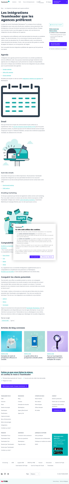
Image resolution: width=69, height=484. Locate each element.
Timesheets (50, 465)
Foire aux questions (23, 438)
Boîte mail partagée (6, 422)
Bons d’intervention (6, 419)
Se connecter (41, 2)
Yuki (4, 258)
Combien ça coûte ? (6, 428)
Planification (4, 413)
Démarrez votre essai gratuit (60, 2)
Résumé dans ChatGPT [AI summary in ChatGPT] (56, 24)
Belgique (48, 2)
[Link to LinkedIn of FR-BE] (2, 474)
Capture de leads (5, 416)
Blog (2, 8)
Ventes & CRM (5, 320)
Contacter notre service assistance (58, 405)
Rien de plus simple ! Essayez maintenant (58, 44)
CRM (2, 398)
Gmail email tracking (8, 185)
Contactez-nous (59, 410)
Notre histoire (38, 398)
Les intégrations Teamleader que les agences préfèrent (17, 8)
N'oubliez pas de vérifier (7, 271)
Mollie (4, 261)
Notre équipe (38, 404)
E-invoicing (5, 462)
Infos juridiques (39, 435)
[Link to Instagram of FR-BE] (5, 474)
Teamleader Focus (5, 435)
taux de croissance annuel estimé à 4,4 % (24, 126)
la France (24, 253)
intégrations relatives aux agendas (32, 78)
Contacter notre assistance (25, 435)
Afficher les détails (47, 257)
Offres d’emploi (39, 407)
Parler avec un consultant (58, 401)
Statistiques (4, 410)
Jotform (5, 299)
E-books (20, 401)
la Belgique (17, 253)
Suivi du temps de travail (37, 465)
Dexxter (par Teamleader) (7, 444)
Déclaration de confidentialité (42, 438)
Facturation (49, 462)
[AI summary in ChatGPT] (8, 474)
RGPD (36, 444)
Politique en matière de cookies (43, 441)
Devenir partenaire (57, 398)
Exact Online (6, 255)
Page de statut (21, 444)
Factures (3, 401)
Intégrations (4, 425)
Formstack (5, 305)
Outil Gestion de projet (21, 465)
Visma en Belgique (64, 481)
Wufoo (4, 302)
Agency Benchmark (23, 410)
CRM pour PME (31, 462)
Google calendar (7, 69)
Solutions (14, 2)
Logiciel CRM (20, 462)
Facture (40, 462)
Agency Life (21, 413)
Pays (27, 474)
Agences (12, 320)
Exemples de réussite (23, 404)
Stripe (4, 264)
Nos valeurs (38, 401)
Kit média (37, 410)
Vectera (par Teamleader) (7, 447)
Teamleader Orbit (5, 438)
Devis (2, 404)
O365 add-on (6, 188)
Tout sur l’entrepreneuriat (28, 2)
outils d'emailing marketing (27, 200)
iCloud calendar (7, 75)
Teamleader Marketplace (33, 308)
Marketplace (21, 407)
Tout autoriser (35, 257)
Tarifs (20, 2)
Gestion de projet (5, 407)
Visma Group (56, 481)
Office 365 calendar (8, 72)
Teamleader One (5, 441)
